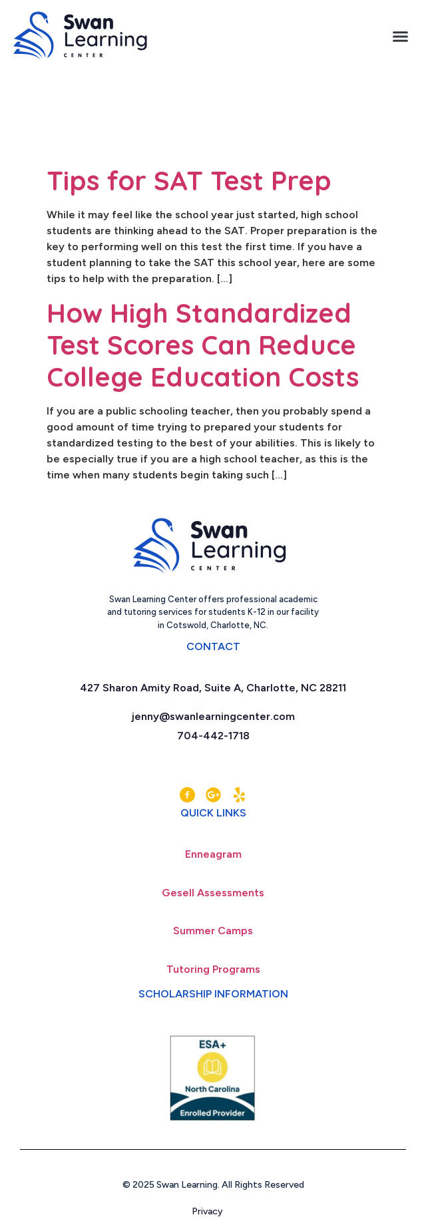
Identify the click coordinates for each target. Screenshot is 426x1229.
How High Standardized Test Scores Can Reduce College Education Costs (203, 344)
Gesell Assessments (213, 892)
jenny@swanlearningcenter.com (213, 716)
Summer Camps (213, 930)
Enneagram (213, 854)
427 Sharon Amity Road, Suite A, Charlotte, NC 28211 (213, 687)
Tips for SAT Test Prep (189, 180)
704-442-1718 (213, 735)
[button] (400, 36)
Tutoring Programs (213, 969)
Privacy (213, 1211)
